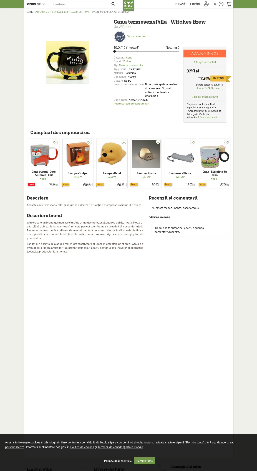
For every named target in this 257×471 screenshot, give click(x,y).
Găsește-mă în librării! (205, 96)
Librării (195, 4)
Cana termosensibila (131, 65)
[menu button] (37, 4)
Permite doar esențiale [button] (118, 461)
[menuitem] (181, 4)
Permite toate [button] (145, 461)
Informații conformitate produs (131, 103)
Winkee (125, 26)
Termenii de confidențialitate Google (120, 447)
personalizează (14, 447)
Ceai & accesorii (60, 12)
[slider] (147, 51)
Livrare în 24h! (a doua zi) (210, 88)
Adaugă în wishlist (205, 62)
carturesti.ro (42, 12)
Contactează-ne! (208, 117)
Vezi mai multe (129, 36)
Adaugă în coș (204, 53)
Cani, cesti (76, 12)
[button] (83, 4)
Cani (86, 12)
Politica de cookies (82, 447)
